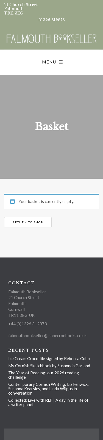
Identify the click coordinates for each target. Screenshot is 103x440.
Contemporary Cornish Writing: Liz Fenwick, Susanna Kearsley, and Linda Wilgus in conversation (48, 388)
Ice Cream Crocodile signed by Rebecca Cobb (49, 358)
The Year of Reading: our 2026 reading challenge (43, 375)
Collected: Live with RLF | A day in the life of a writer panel (48, 402)
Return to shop (28, 222)
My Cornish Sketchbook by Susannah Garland (49, 365)
